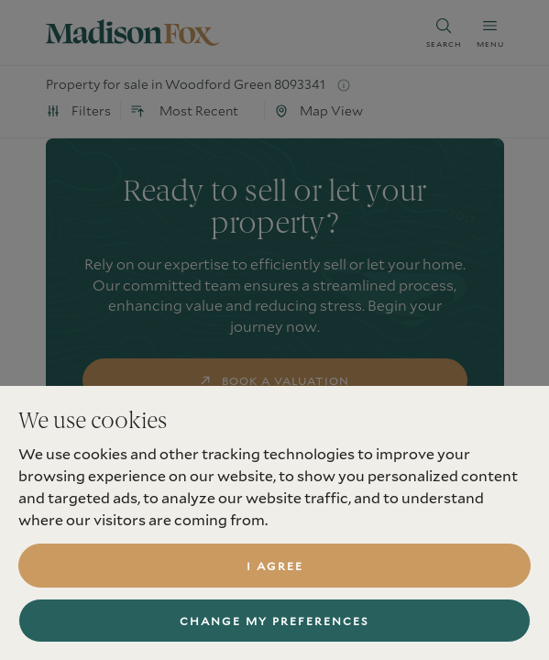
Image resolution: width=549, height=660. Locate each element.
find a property (274, 439)
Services (75, 611)
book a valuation (274, 380)
